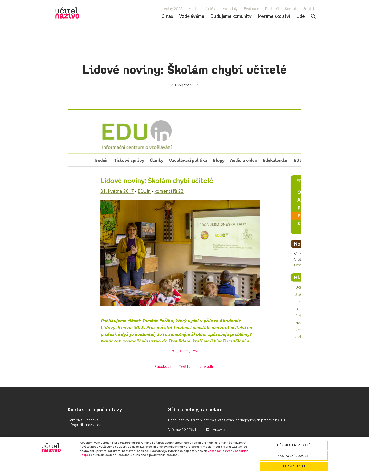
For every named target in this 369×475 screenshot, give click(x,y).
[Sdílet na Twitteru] (185, 366)
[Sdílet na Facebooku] (163, 366)
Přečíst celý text (184, 351)
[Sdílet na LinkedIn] (206, 366)
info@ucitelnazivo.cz (84, 425)
